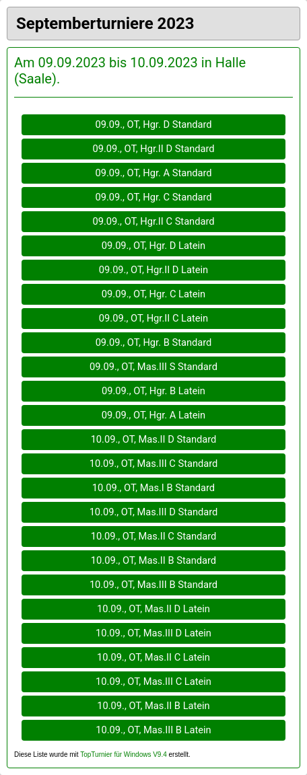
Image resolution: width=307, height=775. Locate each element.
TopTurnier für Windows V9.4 (123, 754)
